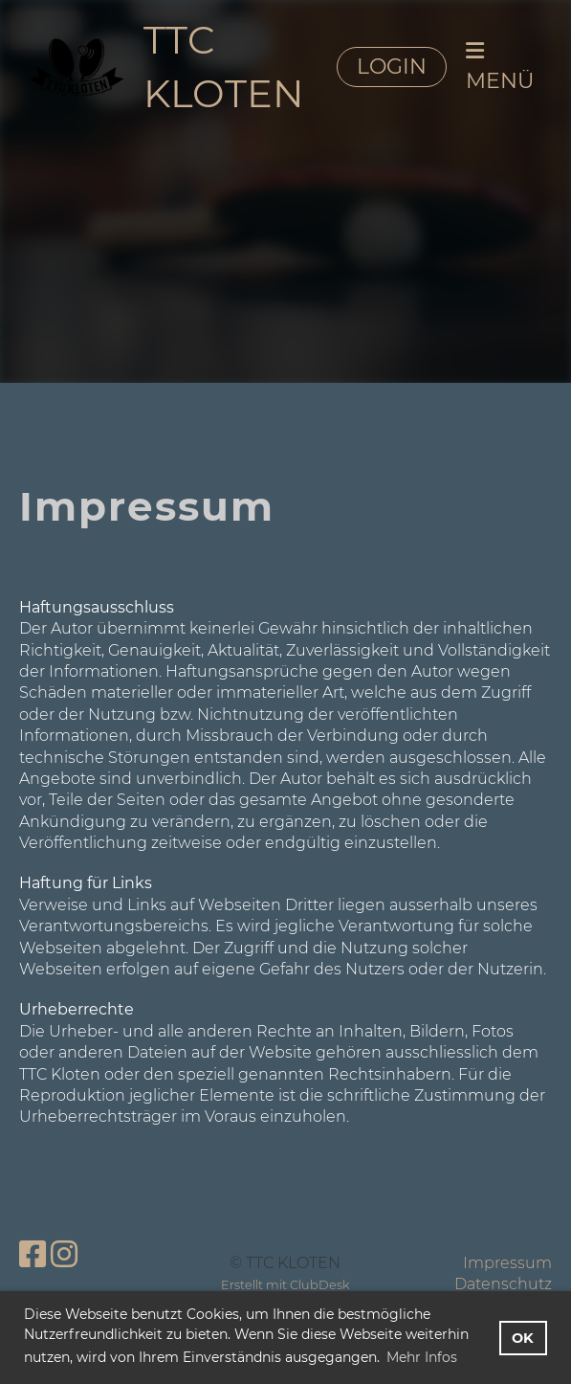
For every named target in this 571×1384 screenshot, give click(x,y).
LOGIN (392, 66)
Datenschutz (503, 1284)
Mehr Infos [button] (421, 1357)
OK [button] (523, 1338)
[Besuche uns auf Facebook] (32, 1254)
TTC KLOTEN (223, 66)
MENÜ (500, 67)
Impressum (507, 1263)
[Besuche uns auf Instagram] (64, 1254)
